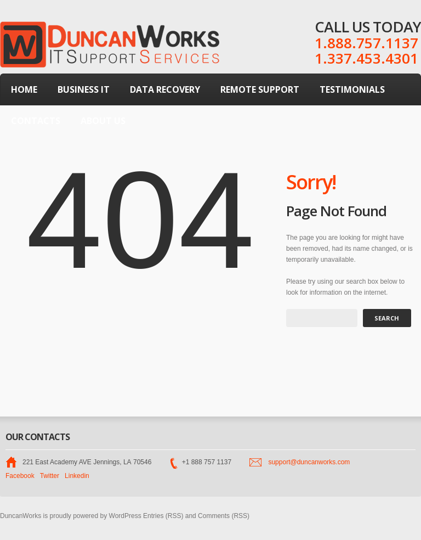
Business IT (84, 89)
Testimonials (352, 89)
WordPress (125, 516)
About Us (103, 121)
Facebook (20, 476)
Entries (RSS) (163, 516)
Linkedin (77, 476)
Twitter (49, 476)
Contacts (35, 121)
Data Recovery (165, 89)
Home (24, 89)
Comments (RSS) (223, 516)
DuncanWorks (20, 516)
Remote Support (259, 89)
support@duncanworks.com (309, 462)
